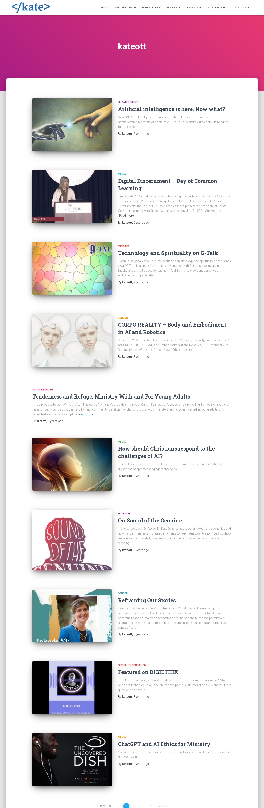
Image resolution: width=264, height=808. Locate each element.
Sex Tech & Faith (125, 7)
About (104, 7)
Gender (123, 305)
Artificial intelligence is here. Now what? (171, 109)
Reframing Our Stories (147, 573)
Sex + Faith (174, 7)
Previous (105, 764)
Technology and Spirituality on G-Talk (168, 245)
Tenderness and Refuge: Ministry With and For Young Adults (111, 379)
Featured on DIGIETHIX (148, 640)
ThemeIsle (245, 798)
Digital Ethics (151, 7)
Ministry (123, 238)
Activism (124, 491)
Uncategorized (128, 102)
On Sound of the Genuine (150, 498)
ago (141, 133)
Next (162, 764)
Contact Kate (240, 7)
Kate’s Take (194, 7)
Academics (216, 7)
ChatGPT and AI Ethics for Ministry (164, 707)
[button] (224, 7)
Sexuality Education (132, 633)
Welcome (21, 798)
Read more (126, 210)
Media (122, 169)
